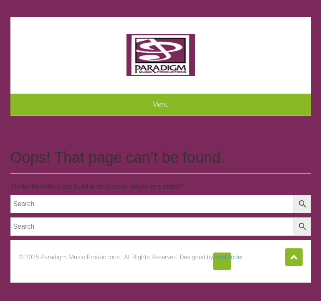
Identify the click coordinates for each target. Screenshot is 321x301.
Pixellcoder (222, 257)
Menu (160, 104)
